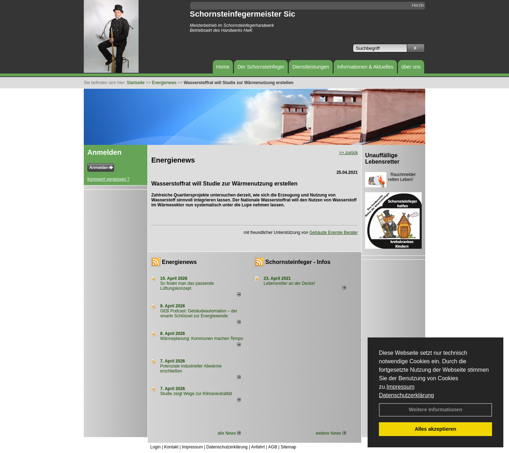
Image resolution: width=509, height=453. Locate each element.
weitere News (331, 433)
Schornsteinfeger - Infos (297, 262)
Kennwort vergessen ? (108, 179)
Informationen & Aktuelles (365, 67)
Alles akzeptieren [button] (435, 429)
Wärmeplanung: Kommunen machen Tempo (201, 338)
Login (155, 447)
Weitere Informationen (435, 409)
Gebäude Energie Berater (333, 232)
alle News (228, 433)
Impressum (400, 387)
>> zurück (348, 152)
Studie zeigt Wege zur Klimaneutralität (196, 393)
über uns (411, 67)
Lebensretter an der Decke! (289, 283)
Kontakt (171, 447)
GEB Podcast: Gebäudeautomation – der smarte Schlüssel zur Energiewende (198, 313)
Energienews (179, 262)
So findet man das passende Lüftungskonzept (187, 286)
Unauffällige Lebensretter (382, 158)
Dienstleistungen (310, 67)
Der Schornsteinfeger (261, 67)
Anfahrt (258, 447)
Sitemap (288, 447)
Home (222, 67)
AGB (272, 447)
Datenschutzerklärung (406, 395)
